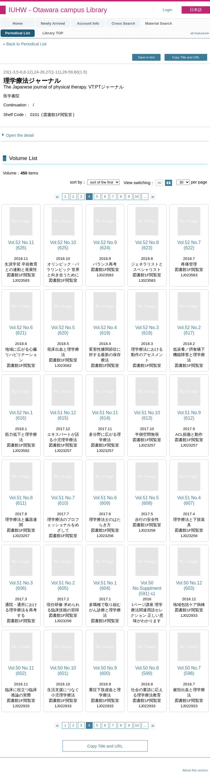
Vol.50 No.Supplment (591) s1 (147, 588)
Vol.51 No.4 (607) (189, 500)
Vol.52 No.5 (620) (63, 330)
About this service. (196, 770)
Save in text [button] (146, 57)
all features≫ (199, 33)
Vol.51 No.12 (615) (63, 415)
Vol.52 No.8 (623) (147, 245)
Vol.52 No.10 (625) (63, 245)
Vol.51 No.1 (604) (105, 585)
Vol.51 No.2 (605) (63, 585)
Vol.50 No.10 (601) (63, 671)
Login (167, 10)
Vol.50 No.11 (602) (21, 671)
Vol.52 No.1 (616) (21, 415)
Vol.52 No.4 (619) (105, 330)
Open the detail (20, 135)
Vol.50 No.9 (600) (105, 671)
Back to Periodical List (26, 44)
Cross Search (123, 23)
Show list (159, 183)
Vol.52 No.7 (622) (189, 245)
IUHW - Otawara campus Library (58, 10)
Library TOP (52, 33)
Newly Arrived (53, 23)
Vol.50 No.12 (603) (189, 585)
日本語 (196, 10)
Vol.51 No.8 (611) (21, 500)
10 (137, 196)
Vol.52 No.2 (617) (189, 330)
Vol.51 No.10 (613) (147, 415)
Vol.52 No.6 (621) (21, 330)
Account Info (88, 23)
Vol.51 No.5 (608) (147, 500)
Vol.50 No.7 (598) (189, 671)
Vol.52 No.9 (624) (105, 245)
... (144, 196)
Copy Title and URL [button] (185, 57)
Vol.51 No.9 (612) (189, 415)
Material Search (158, 23)
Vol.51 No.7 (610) (63, 500)
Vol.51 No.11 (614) (105, 415)
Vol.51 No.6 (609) (105, 500)
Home (18, 23)
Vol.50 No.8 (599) (147, 671)
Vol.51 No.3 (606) (21, 585)
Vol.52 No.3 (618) (147, 330)
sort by (76, 182)
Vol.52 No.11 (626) (21, 245)
